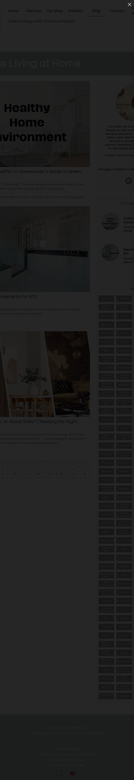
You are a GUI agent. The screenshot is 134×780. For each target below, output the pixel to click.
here (108, 169)
